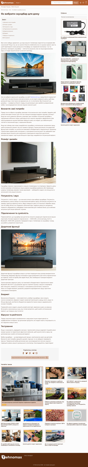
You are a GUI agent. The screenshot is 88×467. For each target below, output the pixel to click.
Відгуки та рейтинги (9, 35)
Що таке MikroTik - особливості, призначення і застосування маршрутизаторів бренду (70, 60)
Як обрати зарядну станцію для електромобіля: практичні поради (77, 424)
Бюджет (6, 33)
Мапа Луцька (15, 6)
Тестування (7, 37)
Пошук (76, 2)
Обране (83, 3)
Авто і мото (70, 410)
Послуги (4, 404)
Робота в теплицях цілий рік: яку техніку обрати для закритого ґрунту (54, 403)
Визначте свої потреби (10, 22)
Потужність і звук (8, 26)
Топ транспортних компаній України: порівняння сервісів (19, 402)
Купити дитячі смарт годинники (70, 125)
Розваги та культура (28, 410)
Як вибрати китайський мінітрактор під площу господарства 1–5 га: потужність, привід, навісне (76, 403)
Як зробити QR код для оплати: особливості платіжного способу (10, 444)
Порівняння (80, 3)
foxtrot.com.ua (35, 97)
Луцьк (17, 2)
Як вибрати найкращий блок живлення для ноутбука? (73, 38)
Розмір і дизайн (8, 24)
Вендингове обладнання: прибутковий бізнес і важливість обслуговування (72, 104)
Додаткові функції (8, 31)
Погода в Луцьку (6, 6)
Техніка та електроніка (67, 17)
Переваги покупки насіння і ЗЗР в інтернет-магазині (55, 424)
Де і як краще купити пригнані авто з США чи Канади (54, 444)
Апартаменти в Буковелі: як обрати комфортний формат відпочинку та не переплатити (32, 425)
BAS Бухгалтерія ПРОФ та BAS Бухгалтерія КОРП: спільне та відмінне (10, 425)
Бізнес (3, 410)
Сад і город (48, 388)
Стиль (47, 368)
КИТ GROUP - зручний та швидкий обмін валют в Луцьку (77, 382)
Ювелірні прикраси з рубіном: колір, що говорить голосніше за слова (54, 382)
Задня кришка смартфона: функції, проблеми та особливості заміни (71, 82)
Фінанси (70, 368)
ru (86, 3)
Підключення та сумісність (10, 29)
